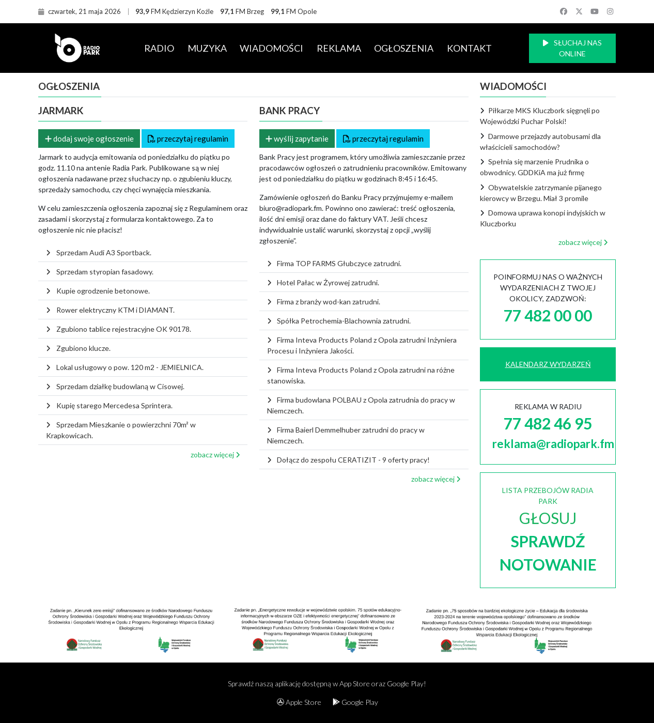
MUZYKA (207, 48)
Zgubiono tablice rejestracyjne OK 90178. (118, 329)
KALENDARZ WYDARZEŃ (548, 364)
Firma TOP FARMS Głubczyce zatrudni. (334, 263)
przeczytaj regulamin (188, 138)
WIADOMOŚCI (271, 48)
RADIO (159, 48)
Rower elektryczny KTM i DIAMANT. (110, 309)
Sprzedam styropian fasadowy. (99, 271)
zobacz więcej (215, 454)
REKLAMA (339, 48)
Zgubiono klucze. (78, 348)
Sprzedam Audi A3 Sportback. (98, 252)
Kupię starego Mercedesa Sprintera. (109, 405)
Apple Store (299, 702)
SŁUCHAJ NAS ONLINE (572, 48)
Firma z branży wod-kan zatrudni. (323, 301)
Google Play (355, 702)
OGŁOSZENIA (403, 48)
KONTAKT (469, 48)
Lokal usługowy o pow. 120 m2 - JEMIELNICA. (124, 367)
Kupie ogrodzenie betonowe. (97, 290)
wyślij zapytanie (297, 138)
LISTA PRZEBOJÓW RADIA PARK (548, 530)
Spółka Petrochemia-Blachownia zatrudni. (339, 320)
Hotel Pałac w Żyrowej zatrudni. (323, 282)
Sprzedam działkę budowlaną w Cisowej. (115, 386)
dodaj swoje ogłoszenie (89, 138)
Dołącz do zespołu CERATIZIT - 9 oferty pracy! (348, 459)
